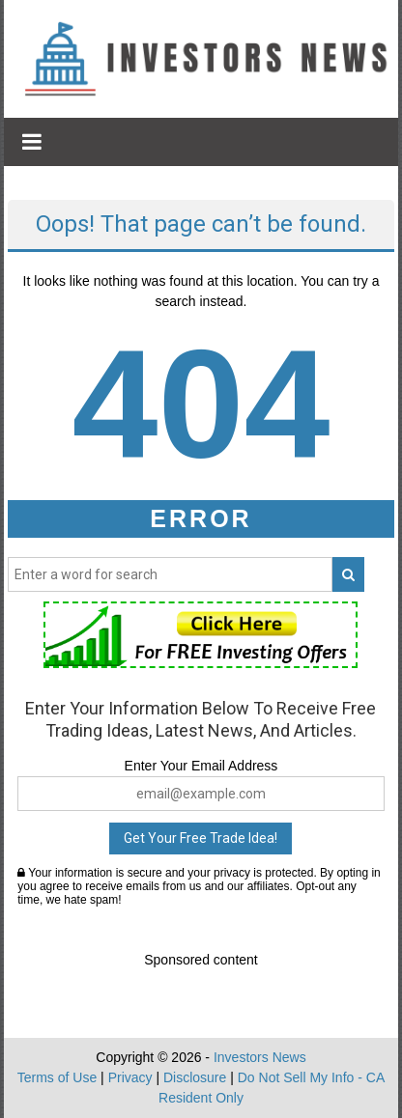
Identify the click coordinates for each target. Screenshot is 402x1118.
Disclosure (194, 1077)
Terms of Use (57, 1077)
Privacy (130, 1077)
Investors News (260, 1057)
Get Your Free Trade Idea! (200, 838)
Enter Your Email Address (201, 765)
